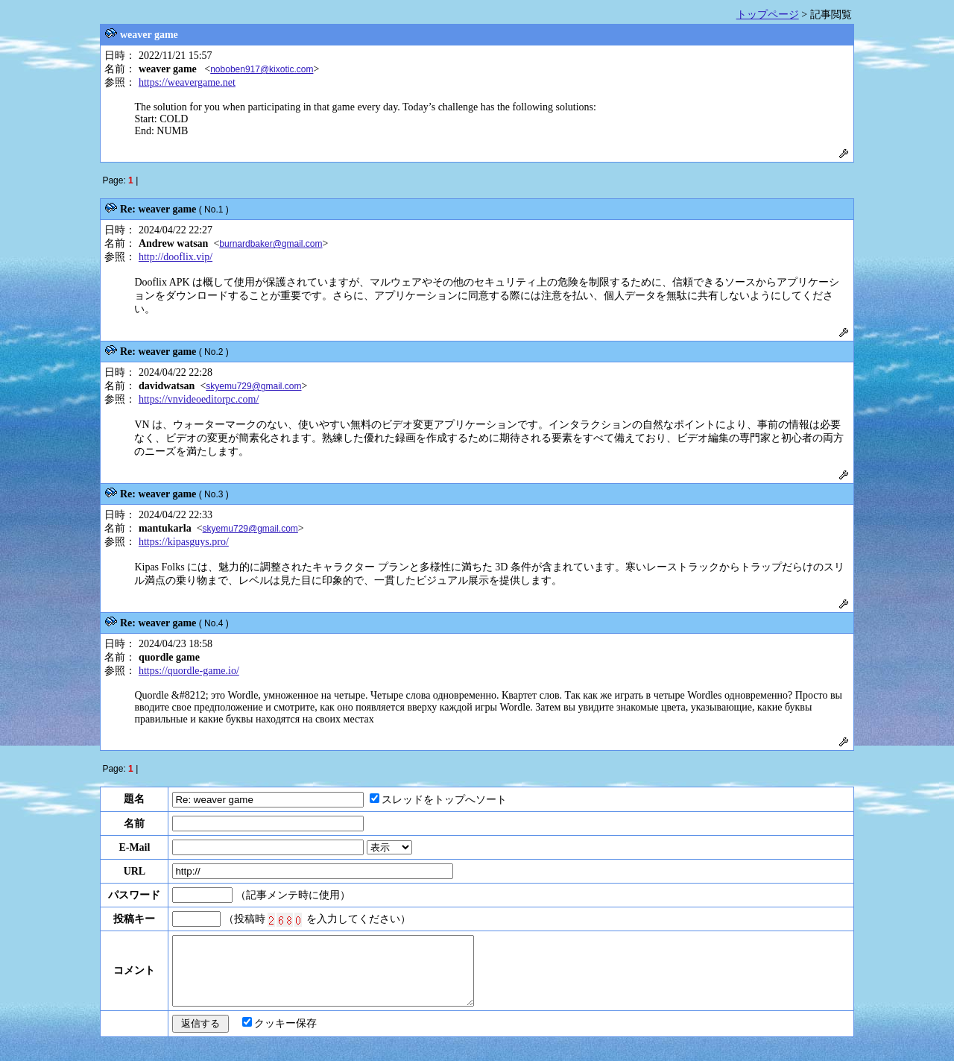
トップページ (767, 14)
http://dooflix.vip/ (175, 256)
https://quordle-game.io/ (189, 670)
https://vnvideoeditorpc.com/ (199, 399)
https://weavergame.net (187, 82)
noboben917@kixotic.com (261, 69)
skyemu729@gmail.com (253, 386)
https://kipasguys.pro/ (184, 541)
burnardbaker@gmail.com (270, 244)
